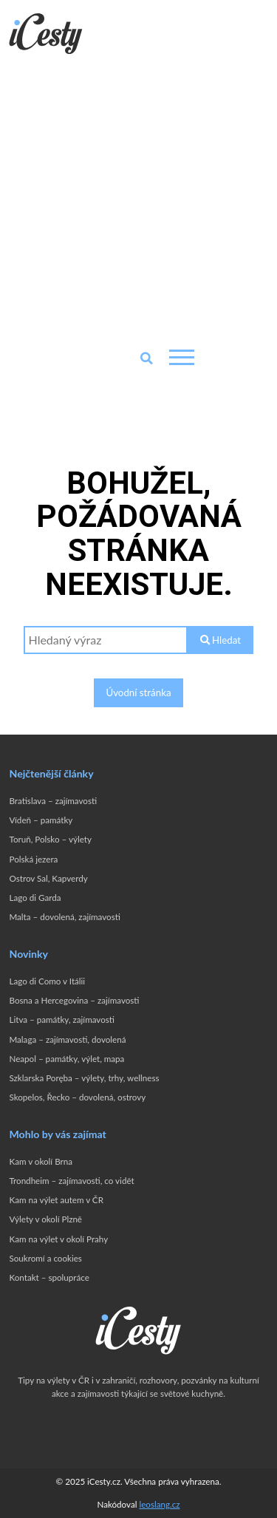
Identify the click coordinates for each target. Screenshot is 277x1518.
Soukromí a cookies (45, 1258)
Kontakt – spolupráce (49, 1277)
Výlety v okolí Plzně (45, 1219)
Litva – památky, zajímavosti (61, 1019)
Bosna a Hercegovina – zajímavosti (74, 1000)
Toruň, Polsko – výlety (50, 839)
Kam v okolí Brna (40, 1161)
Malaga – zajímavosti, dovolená (67, 1039)
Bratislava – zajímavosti (53, 801)
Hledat (220, 640)
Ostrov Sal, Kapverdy (48, 878)
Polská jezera (33, 859)
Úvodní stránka (138, 692)
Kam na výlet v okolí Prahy (58, 1239)
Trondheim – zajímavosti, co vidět (71, 1180)
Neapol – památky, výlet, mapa (66, 1058)
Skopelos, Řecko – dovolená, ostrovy (77, 1097)
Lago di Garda (35, 897)
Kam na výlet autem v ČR (56, 1200)
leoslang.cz (159, 1504)
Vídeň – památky (40, 820)
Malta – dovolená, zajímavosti (64, 917)
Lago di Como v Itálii (47, 981)
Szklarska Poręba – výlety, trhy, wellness (84, 1078)
